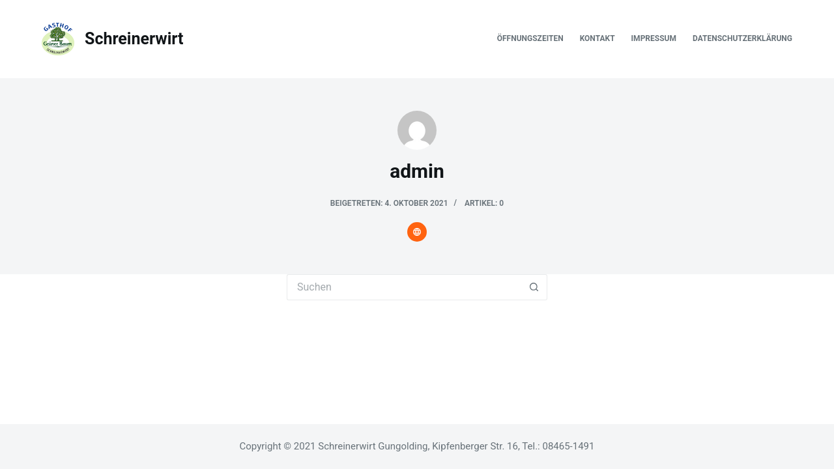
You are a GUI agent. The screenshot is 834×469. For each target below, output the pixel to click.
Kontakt (597, 38)
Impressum (653, 38)
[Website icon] (417, 232)
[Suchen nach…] (404, 287)
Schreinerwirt (134, 38)
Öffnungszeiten (530, 38)
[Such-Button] (534, 287)
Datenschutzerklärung (742, 38)
